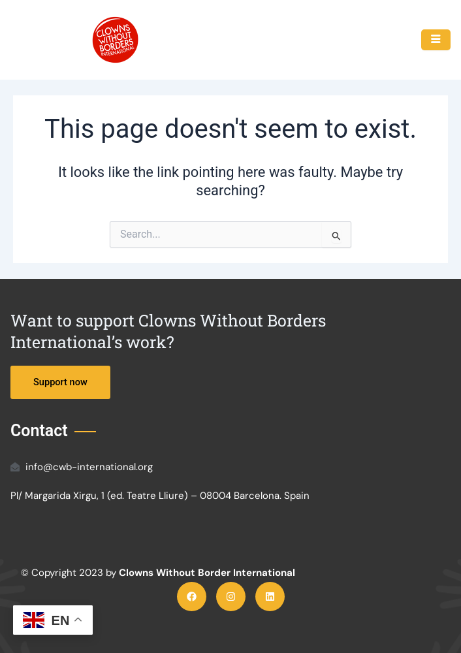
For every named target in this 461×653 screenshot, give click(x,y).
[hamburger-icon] (436, 39)
